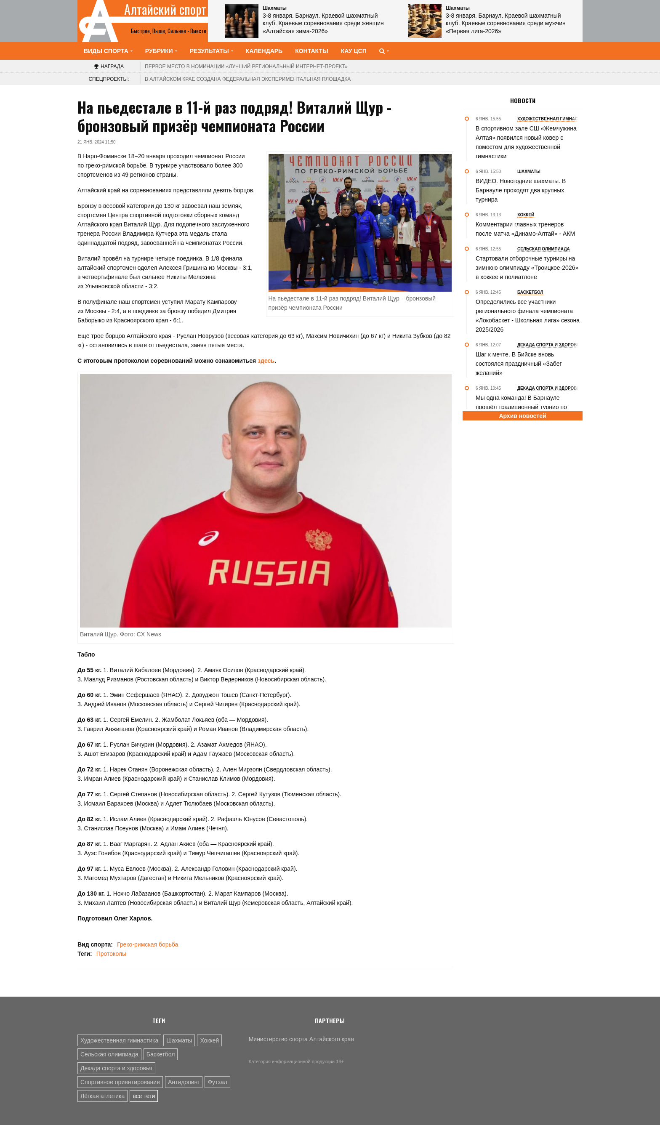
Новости (522, 101)
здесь (266, 360)
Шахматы (179, 1040)
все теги (144, 1096)
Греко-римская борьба (147, 944)
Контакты (311, 51)
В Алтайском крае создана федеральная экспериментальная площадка (248, 79)
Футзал (217, 1082)
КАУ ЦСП (354, 51)
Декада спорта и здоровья (116, 1068)
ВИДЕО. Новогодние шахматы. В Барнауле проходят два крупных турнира (521, 190)
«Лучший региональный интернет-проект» (246, 66)
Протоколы (111, 953)
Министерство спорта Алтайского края (301, 1039)
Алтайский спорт (165, 9)
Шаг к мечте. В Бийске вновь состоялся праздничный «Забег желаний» (519, 363)
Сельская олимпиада (109, 1054)
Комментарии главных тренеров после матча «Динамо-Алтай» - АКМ (525, 229)
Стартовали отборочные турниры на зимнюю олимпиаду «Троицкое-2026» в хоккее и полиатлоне (527, 267)
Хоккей (209, 1040)
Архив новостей (522, 415)
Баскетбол (160, 1054)
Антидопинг (184, 1082)
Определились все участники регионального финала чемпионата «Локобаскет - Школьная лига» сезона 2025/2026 (528, 315)
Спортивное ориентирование (120, 1082)
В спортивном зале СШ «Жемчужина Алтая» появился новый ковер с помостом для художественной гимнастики (526, 142)
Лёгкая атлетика (102, 1096)
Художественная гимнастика (119, 1040)
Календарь (264, 51)
